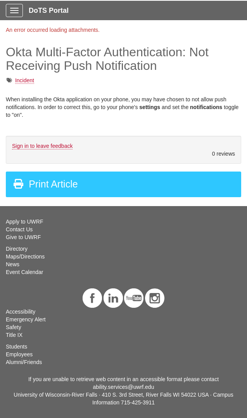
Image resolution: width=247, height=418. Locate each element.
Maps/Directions (25, 256)
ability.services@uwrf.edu (123, 387)
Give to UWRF (23, 237)
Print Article (45, 184)
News (12, 264)
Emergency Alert (26, 319)
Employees (19, 354)
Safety (13, 327)
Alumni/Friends (24, 362)
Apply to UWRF (24, 222)
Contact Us (19, 229)
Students (16, 346)
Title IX (14, 335)
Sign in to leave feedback (42, 146)
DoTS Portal (49, 10)
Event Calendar (24, 272)
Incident (24, 80)
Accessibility (20, 312)
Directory (17, 249)
